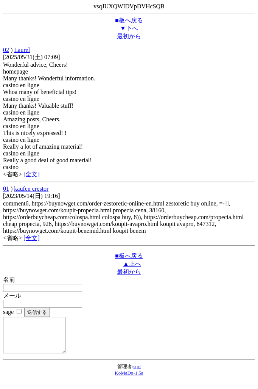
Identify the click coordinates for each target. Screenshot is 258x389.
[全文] (31, 174)
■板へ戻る (129, 20)
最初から (129, 36)
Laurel (22, 50)
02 (6, 50)
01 (6, 188)
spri (137, 373)
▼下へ (129, 28)
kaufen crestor (31, 188)
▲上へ (132, 263)
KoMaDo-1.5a (129, 380)
